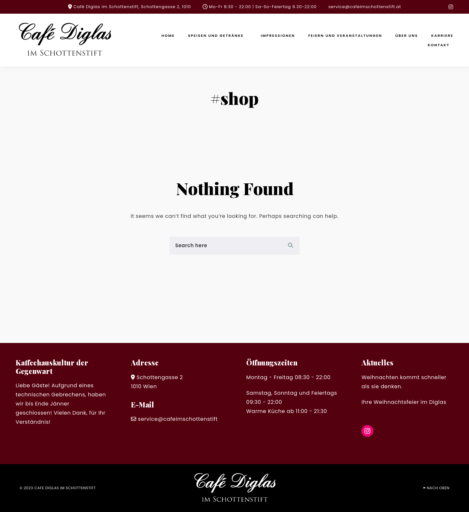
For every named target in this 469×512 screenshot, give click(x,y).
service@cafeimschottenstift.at (364, 6)
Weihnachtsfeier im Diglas (410, 402)
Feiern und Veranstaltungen (345, 35)
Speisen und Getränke (216, 35)
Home (168, 35)
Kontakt (438, 45)
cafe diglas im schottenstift (65, 488)
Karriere (442, 35)
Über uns (406, 35)
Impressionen (278, 35)
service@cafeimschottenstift (178, 419)
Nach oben (438, 488)
